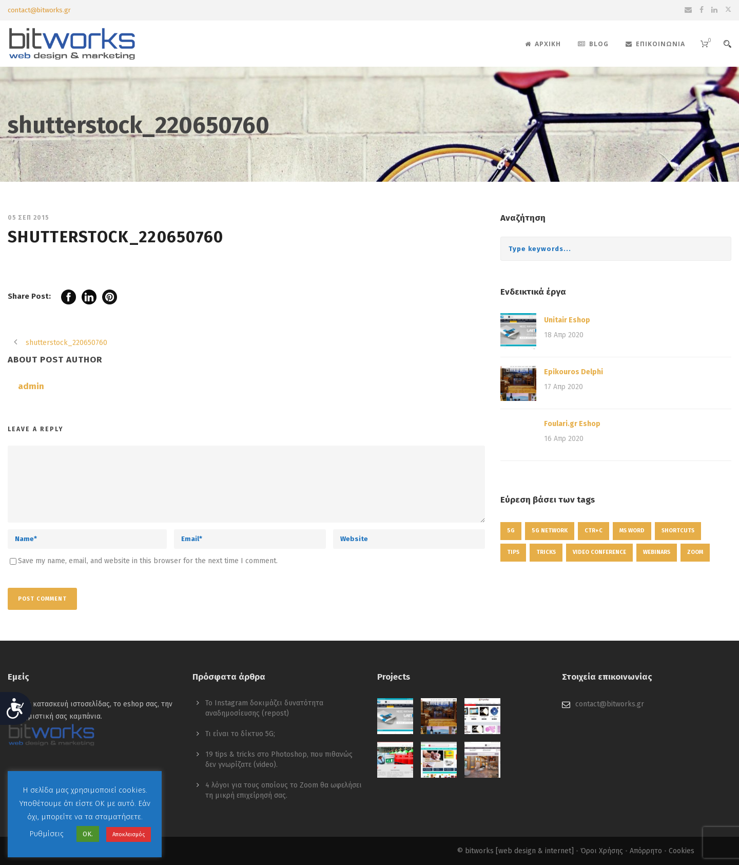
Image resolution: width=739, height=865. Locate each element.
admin (31, 386)
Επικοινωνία (655, 44)
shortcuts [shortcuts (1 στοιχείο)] (678, 530)
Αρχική (543, 44)
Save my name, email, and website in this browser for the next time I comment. (148, 560)
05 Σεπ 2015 (28, 217)
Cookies (681, 851)
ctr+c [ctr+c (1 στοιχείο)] (593, 530)
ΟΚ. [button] (88, 834)
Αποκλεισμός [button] (128, 834)
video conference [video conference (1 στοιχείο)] (599, 552)
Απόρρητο (646, 851)
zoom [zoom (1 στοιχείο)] (695, 552)
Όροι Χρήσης (601, 851)
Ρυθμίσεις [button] (46, 833)
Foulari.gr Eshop (572, 423)
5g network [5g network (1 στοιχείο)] (550, 530)
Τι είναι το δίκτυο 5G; (240, 733)
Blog (593, 44)
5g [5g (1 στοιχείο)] (511, 530)
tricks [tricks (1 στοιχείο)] (546, 552)
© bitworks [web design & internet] (515, 851)
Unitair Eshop (567, 320)
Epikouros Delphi (573, 372)
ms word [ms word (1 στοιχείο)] (632, 530)
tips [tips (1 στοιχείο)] (513, 552)
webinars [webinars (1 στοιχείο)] (656, 552)
